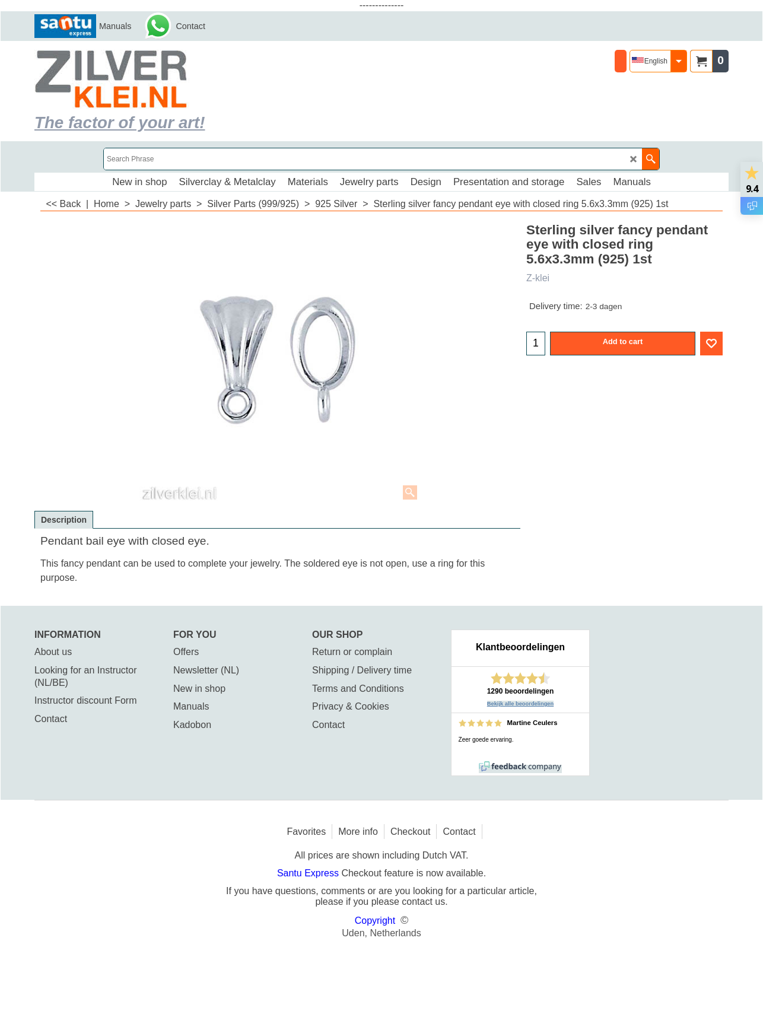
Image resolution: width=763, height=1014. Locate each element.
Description (64, 520)
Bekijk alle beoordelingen (520, 704)
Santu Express (309, 873)
